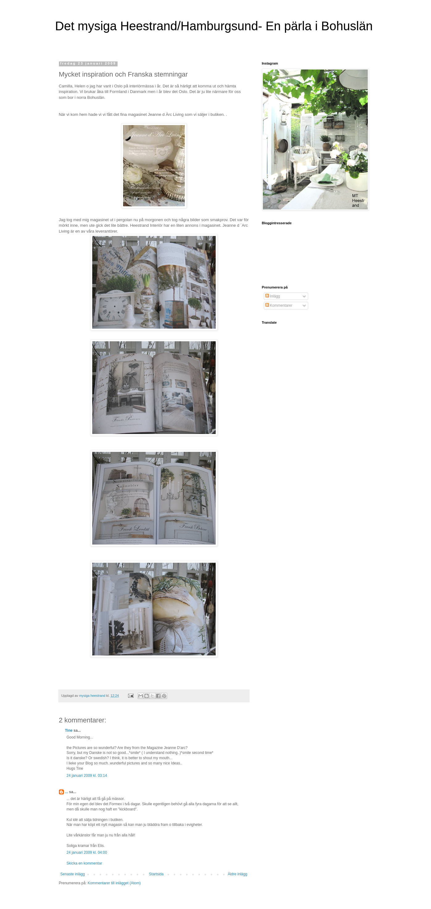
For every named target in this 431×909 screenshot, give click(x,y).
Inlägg (272, 296)
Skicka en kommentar (84, 863)
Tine (69, 730)
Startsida (156, 874)
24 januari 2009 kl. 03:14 (87, 775)
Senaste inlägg (72, 874)
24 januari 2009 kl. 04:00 (87, 852)
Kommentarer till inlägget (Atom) (114, 883)
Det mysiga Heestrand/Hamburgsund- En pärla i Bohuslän (214, 26)
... (66, 792)
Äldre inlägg (237, 874)
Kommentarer (278, 305)
